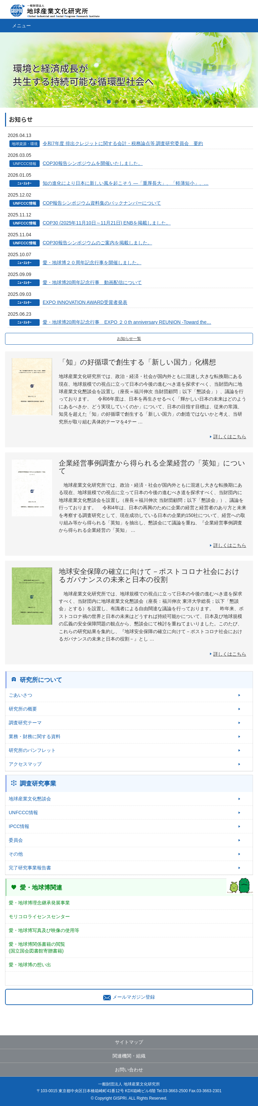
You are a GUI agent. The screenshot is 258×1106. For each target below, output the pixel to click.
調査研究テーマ (25, 722)
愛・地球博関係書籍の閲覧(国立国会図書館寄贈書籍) (37, 947)
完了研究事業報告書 (30, 867)
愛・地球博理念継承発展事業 (39, 902)
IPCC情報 (19, 826)
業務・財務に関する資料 (34, 736)
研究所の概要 (23, 709)
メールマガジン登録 (129, 997)
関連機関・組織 (129, 1056)
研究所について (41, 680)
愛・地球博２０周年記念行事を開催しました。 (92, 262)
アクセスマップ (25, 764)
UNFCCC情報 (23, 812)
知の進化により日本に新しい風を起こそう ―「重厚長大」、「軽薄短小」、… (126, 183)
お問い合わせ (129, 1069)
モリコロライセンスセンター (39, 916)
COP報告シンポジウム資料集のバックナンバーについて (102, 203)
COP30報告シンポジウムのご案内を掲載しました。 (97, 242)
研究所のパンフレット (32, 750)
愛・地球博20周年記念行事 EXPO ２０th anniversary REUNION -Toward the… (127, 322)
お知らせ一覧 (129, 338)
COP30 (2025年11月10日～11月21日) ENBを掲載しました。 (107, 223)
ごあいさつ (20, 695)
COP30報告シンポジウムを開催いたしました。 (93, 163)
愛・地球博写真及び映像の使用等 (44, 930)
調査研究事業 (38, 783)
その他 (16, 854)
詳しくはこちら (229, 436)
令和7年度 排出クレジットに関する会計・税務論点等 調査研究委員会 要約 (123, 143)
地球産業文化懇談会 (30, 798)
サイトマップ (129, 1042)
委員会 (16, 840)
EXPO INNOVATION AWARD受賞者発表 (85, 302)
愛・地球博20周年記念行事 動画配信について (92, 282)
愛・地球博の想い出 (30, 964)
